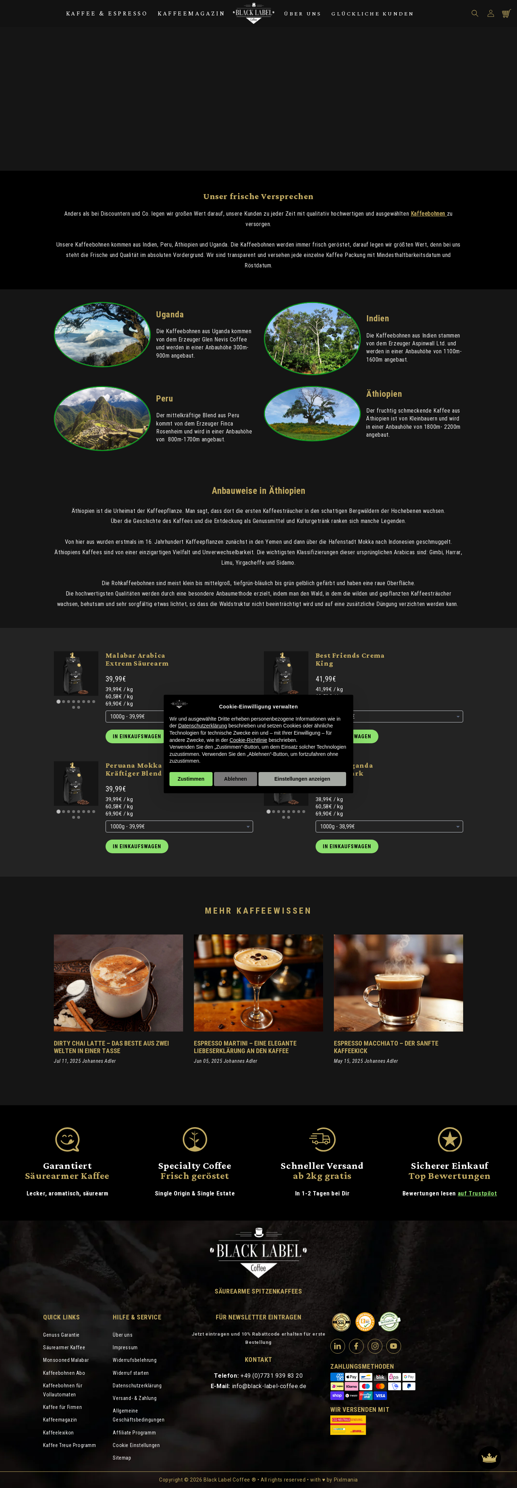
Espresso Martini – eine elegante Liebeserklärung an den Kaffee (245, 1047)
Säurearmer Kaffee (64, 1347)
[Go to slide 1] (58, 701)
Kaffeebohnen (429, 213)
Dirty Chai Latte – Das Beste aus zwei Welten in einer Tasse (111, 1047)
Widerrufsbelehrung (135, 1360)
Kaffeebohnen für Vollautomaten (63, 1390)
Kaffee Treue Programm (69, 1445)
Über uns (303, 13)
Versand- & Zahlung (135, 1398)
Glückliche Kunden (372, 13)
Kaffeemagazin (192, 13)
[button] (475, 13)
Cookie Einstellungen (136, 1445)
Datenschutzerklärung (137, 1385)
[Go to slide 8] (93, 701)
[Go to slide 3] (68, 701)
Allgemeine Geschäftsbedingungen (138, 1415)
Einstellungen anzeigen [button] (302, 779)
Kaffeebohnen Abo (64, 1373)
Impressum (125, 1347)
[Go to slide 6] (83, 701)
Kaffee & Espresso (107, 13)
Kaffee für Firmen (62, 1407)
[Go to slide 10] (78, 707)
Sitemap (122, 1458)
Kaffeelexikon (58, 1433)
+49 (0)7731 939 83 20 (272, 1375)
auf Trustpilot (477, 1193)
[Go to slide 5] (78, 701)
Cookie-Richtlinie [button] (248, 740)
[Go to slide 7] (88, 701)
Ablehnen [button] (235, 779)
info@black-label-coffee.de (269, 1386)
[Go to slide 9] (73, 707)
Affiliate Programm (134, 1433)
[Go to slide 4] (73, 701)
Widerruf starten (131, 1373)
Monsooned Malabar (66, 1360)
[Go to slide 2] (63, 701)
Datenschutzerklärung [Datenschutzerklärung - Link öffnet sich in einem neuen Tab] (202, 726)
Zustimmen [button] (191, 779)
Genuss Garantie (61, 1335)
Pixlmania (346, 1480)
